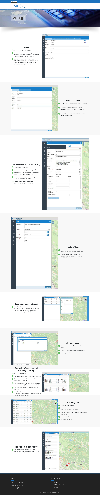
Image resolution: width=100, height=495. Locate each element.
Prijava (14, 1)
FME (15, 6)
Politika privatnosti (59, 485)
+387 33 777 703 (18, 485)
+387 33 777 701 (18, 482)
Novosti (56, 487)
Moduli (56, 482)
